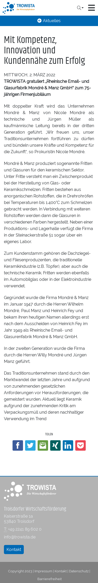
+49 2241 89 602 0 (25, 529)
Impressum (43, 571)
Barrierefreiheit (49, 579)
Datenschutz (79, 571)
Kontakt (14, 549)
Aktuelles (49, 20)
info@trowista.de (20, 537)
